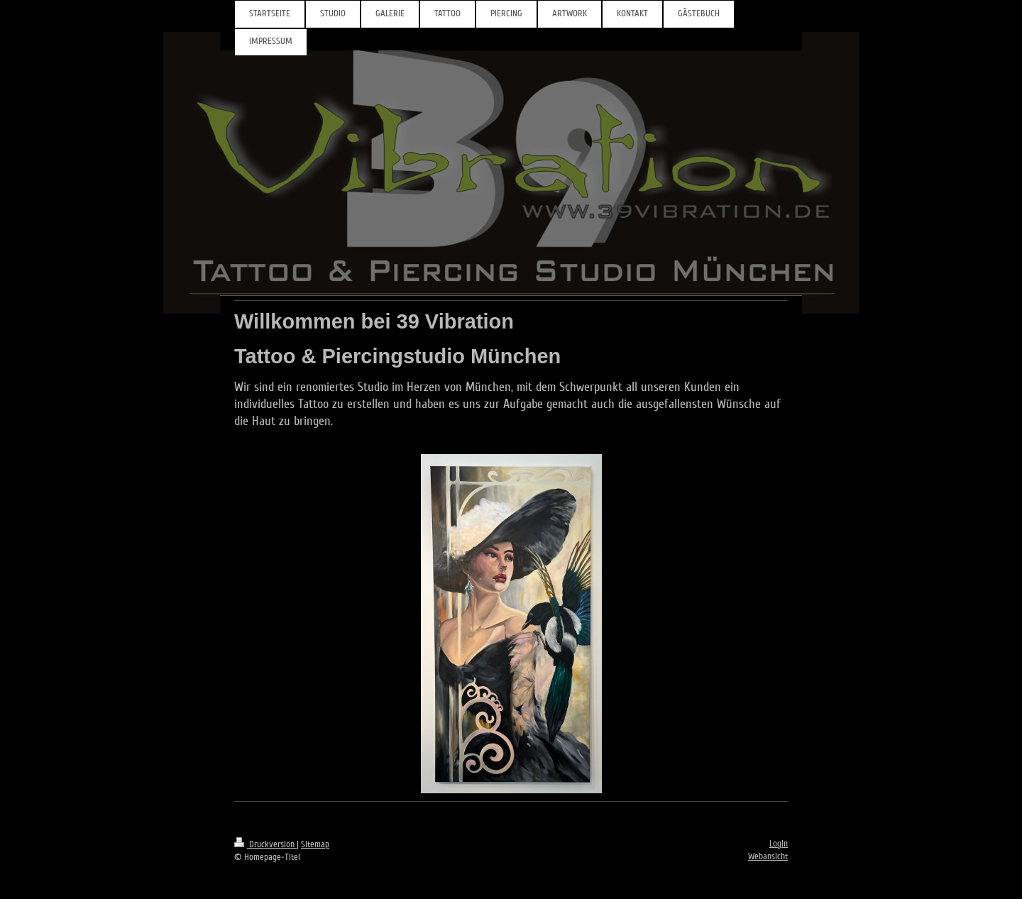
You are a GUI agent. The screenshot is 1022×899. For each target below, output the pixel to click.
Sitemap (315, 844)
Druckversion (265, 844)
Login (778, 843)
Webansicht (768, 856)
